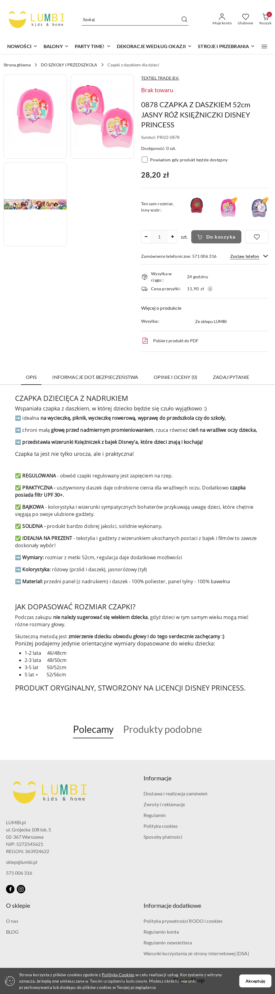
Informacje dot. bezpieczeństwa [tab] (95, 377)
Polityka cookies (161, 826)
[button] (264, 46)
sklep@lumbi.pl (21, 862)
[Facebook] (10, 889)
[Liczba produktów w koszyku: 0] (265, 19)
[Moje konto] (222, 19)
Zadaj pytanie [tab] (231, 377)
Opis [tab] (31, 377)
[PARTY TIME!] (93, 46)
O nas (12, 921)
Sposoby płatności (163, 837)
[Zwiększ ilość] (172, 236)
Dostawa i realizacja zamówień (176, 793)
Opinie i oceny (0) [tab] (175, 377)
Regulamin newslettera (168, 942)
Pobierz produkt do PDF (169, 340)
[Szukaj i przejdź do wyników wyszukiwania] (184, 19)
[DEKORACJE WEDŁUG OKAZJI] (154, 46)
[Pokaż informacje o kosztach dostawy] (210, 288)
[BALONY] (56, 46)
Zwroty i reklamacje (164, 804)
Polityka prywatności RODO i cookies (183, 921)
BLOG (12, 932)
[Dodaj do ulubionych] (256, 236)
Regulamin (155, 815)
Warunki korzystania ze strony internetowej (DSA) (196, 953)
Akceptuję (255, 980)
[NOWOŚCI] (22, 46)
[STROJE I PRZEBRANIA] (226, 46)
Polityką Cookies (118, 974)
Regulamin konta (161, 932)
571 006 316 (19, 873)
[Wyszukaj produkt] (135, 19)
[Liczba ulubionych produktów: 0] (245, 19)
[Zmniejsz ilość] (145, 236)
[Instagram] (21, 889)
